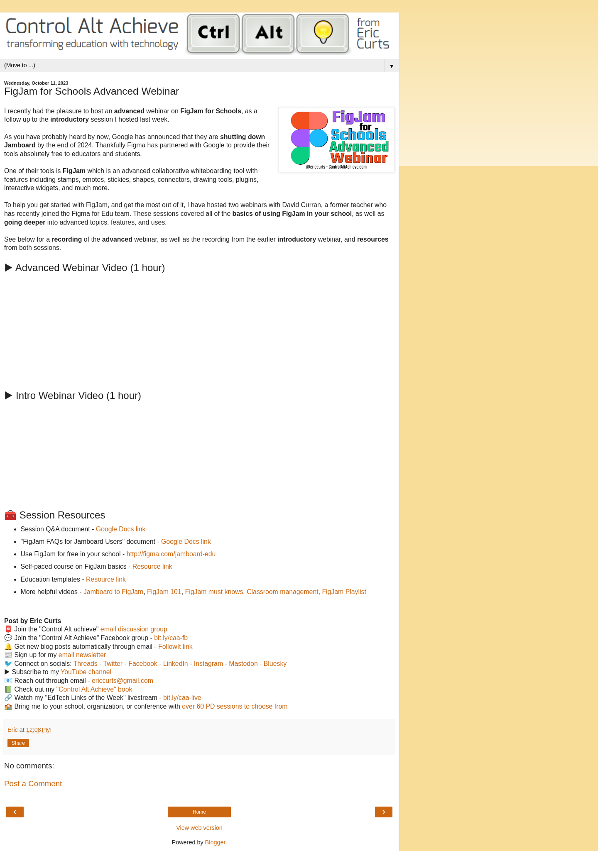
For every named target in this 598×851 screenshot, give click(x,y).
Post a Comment (33, 783)
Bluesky (275, 663)
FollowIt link (175, 646)
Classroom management (282, 591)
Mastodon (243, 663)
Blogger (215, 842)
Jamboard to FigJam (113, 591)
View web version (199, 827)
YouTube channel (86, 671)
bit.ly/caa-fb (171, 637)
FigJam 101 (164, 591)
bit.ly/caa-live (182, 697)
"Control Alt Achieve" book (94, 689)
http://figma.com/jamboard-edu (171, 554)
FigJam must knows (214, 591)
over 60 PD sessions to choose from (234, 706)
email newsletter (82, 654)
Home (199, 812)
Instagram (208, 663)
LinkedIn (175, 663)
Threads (86, 663)
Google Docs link (121, 529)
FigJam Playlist (344, 591)
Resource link (152, 566)
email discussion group (133, 629)
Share (18, 743)
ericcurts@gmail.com (122, 680)
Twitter (113, 663)
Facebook (142, 663)
